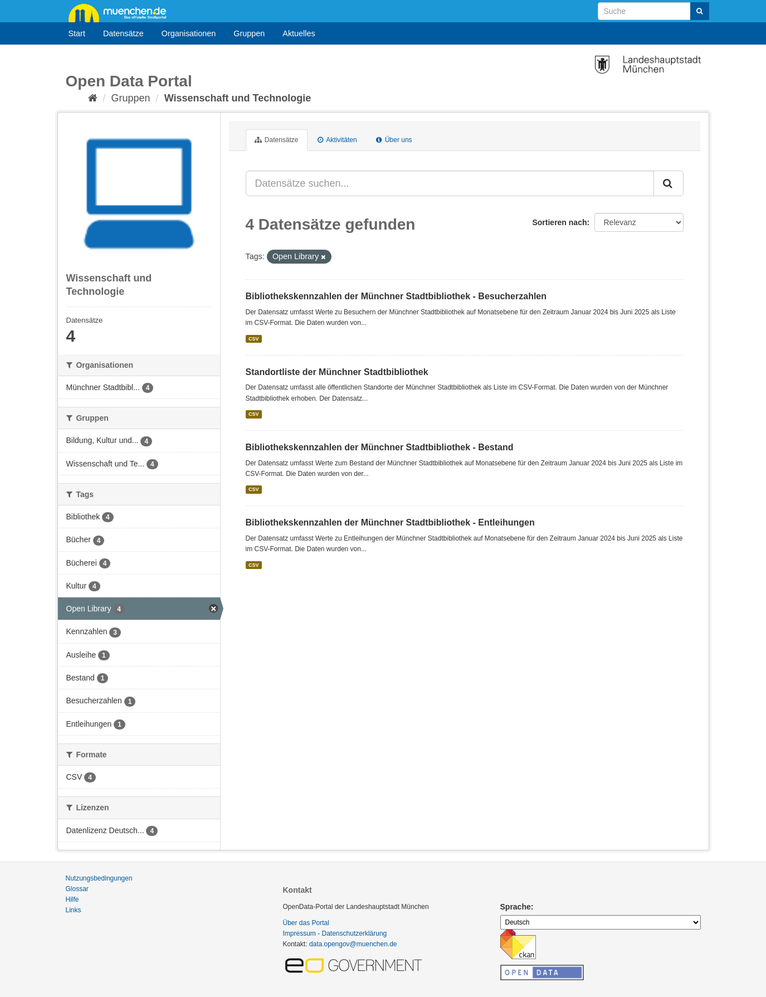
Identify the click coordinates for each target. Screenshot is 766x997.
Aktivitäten (337, 140)
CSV (253, 339)
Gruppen (249, 33)
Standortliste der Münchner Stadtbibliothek (337, 372)
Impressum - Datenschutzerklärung (335, 933)
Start (77, 33)
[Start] (92, 98)
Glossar (77, 889)
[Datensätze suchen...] (450, 183)
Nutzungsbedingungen (99, 878)
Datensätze (123, 33)
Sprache (515, 906)
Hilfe (72, 899)
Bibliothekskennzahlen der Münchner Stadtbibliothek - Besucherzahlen (396, 296)
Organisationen (189, 33)
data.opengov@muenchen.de (353, 944)
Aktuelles (298, 33)
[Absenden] (699, 11)
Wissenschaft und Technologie (237, 98)
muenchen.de (121, 12)
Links (73, 910)
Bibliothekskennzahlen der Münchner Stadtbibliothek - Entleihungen (390, 522)
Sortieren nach (559, 222)
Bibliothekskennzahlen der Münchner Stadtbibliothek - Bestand (380, 447)
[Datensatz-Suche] (653, 11)
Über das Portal (306, 923)
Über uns (394, 140)
